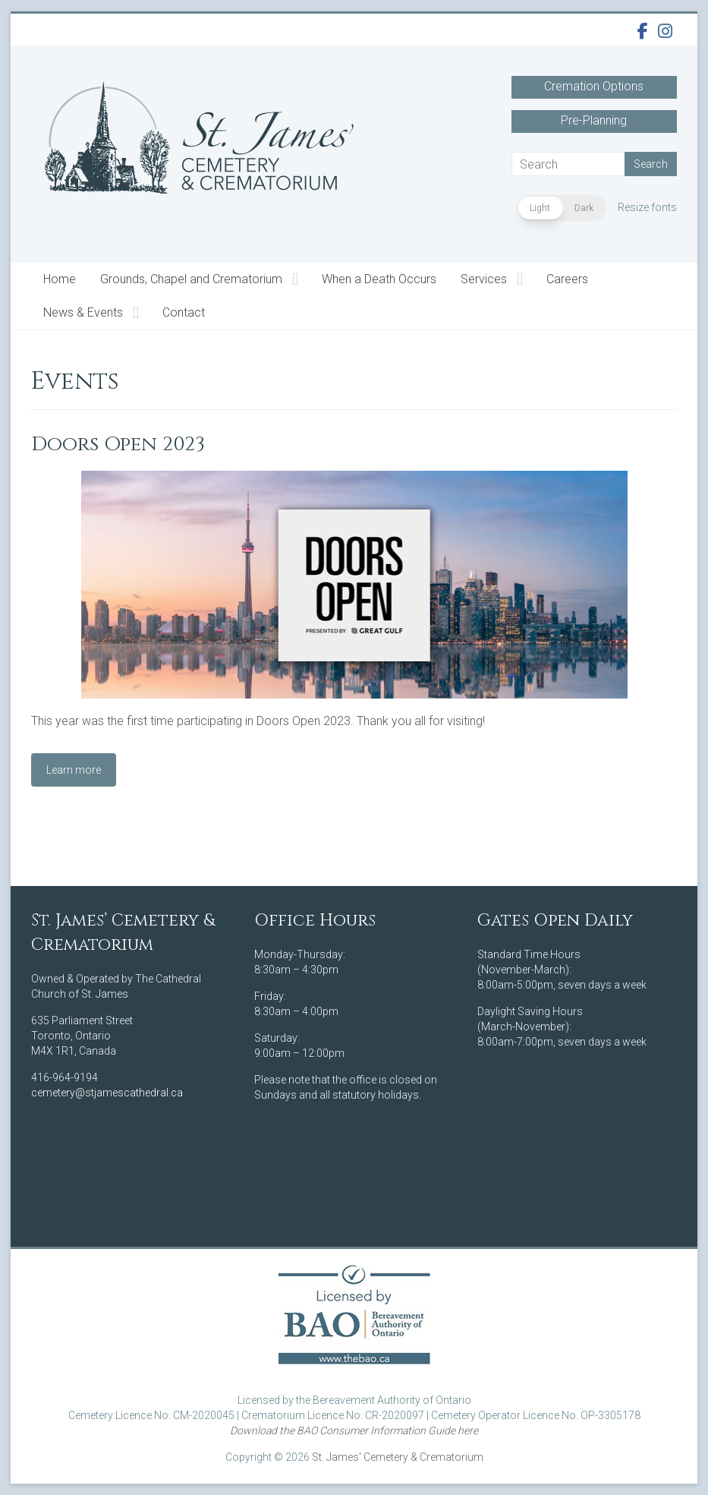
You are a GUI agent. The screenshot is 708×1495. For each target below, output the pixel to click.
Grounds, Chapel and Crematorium (191, 279)
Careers (567, 279)
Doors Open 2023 (118, 444)
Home (59, 279)
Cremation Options (593, 86)
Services (484, 279)
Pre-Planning (594, 120)
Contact (183, 312)
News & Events (83, 312)
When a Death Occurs (379, 279)
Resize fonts (647, 207)
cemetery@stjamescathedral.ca (107, 1093)
